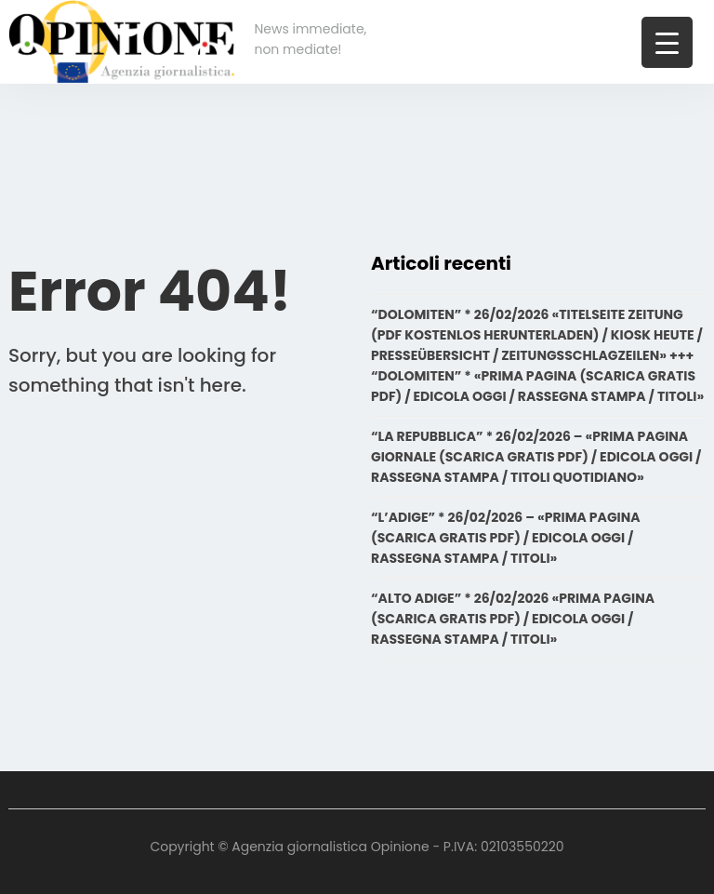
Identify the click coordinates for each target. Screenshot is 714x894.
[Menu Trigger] (667, 42)
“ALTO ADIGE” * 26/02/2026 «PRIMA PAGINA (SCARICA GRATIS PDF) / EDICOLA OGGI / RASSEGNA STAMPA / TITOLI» (512, 618)
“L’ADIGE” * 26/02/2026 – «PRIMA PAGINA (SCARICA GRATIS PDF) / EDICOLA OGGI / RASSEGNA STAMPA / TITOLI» (506, 537)
